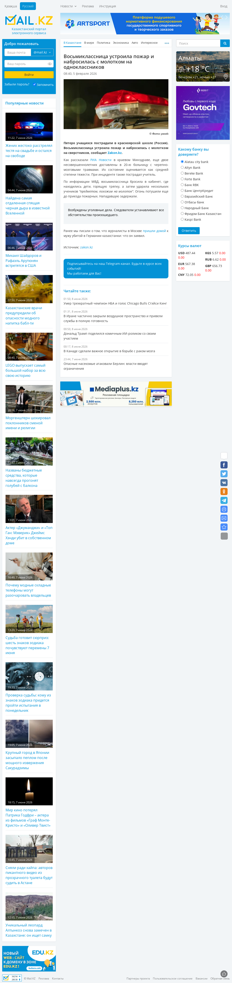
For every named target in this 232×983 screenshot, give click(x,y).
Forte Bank (192, 179)
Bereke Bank (194, 173)
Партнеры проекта (138, 978)
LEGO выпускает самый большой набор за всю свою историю (29, 355)
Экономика (121, 43)
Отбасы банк (194, 202)
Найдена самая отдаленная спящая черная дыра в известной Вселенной (29, 190)
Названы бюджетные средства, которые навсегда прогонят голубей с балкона (29, 462)
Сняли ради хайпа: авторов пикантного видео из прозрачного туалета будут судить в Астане (29, 860)
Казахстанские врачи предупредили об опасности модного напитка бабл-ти (29, 300)
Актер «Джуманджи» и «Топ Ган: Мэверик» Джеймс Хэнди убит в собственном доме (29, 520)
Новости (68, 6)
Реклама (88, 6)
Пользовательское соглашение (173, 978)
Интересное (149, 43)
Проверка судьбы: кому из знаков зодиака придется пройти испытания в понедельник (29, 687)
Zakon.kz (115, 153)
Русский (27, 6)
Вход (223, 6)
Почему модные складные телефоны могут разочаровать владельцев (29, 575)
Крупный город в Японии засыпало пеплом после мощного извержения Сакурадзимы (29, 745)
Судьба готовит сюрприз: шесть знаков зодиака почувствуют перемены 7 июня (29, 630)
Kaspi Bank (193, 219)
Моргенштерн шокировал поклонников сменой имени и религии (29, 408)
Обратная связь (220, 978)
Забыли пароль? (16, 84)
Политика (103, 43)
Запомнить (45, 85)
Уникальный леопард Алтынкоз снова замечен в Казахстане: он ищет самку (29, 915)
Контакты (58, 978)
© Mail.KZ (29, 978)
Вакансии (201, 978)
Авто (135, 43)
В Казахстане (72, 43)
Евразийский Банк (199, 196)
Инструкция (107, 6)
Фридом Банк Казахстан (203, 214)
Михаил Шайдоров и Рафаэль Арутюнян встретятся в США (29, 245)
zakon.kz (86, 247)
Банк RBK (192, 185)
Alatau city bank (196, 162)
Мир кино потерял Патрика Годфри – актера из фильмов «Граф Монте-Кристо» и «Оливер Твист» (29, 802)
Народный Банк (197, 208)
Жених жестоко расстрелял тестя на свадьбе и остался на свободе (29, 135)
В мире (89, 43)
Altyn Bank (192, 167)
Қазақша (11, 6)
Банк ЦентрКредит (199, 191)
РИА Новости (100, 160)
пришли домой (154, 231)
